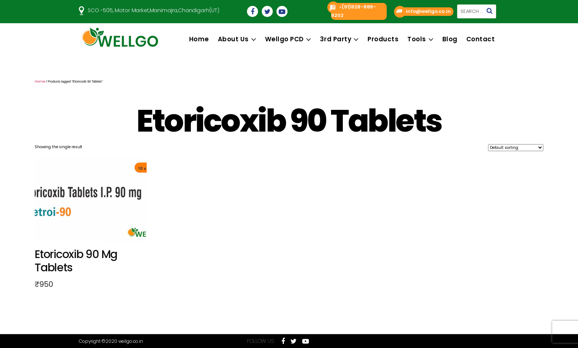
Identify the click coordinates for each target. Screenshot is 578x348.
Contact (480, 39)
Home (199, 39)
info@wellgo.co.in (428, 11)
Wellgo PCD (284, 39)
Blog (449, 39)
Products (383, 39)
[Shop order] (515, 147)
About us (233, 39)
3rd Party (336, 39)
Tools (416, 39)
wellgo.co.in (130, 341)
